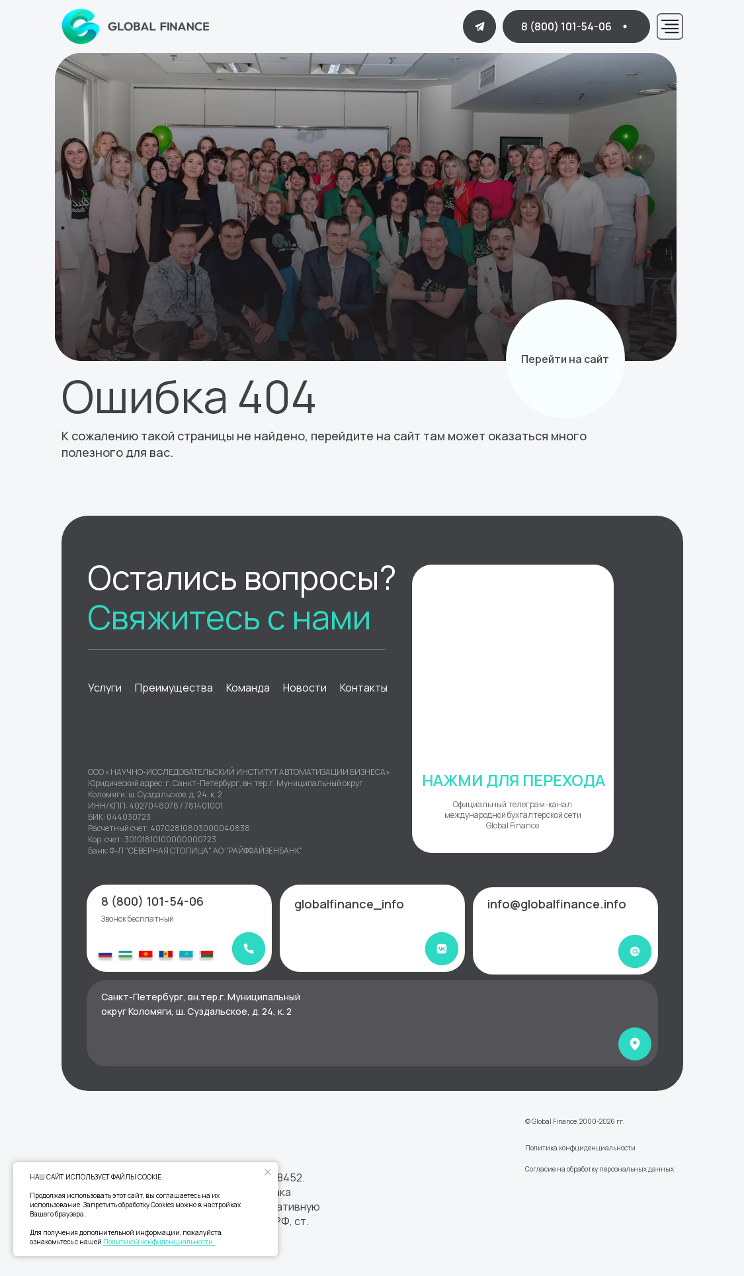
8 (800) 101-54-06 (152, 901)
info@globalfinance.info (556, 904)
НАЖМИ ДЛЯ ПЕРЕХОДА (513, 780)
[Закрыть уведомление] (267, 1172)
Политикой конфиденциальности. (159, 1241)
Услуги (105, 687)
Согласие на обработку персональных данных (599, 1169)
